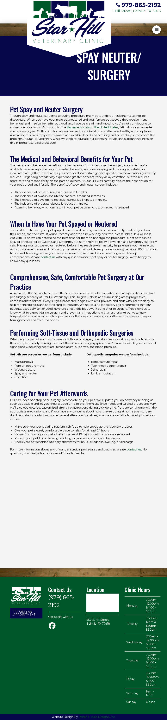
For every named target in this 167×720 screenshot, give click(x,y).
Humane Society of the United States (92, 127)
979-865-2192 (141, 4)
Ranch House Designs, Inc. (97, 717)
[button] (156, 29)
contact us (48, 257)
